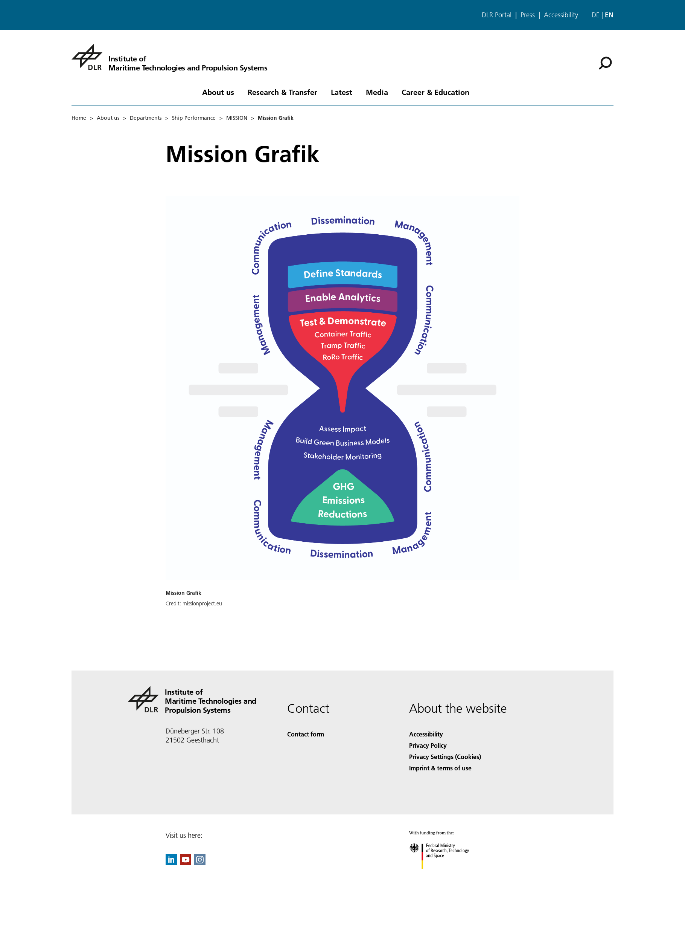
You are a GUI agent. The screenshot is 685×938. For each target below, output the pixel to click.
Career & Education (435, 92)
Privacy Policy (428, 745)
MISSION (236, 118)
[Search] (605, 63)
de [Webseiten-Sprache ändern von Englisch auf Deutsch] (596, 15)
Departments (145, 118)
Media (377, 92)
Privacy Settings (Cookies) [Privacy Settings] (445, 757)
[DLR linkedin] (171, 863)
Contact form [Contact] (305, 734)
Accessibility (561, 15)
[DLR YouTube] (185, 863)
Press (528, 15)
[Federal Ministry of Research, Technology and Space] (445, 875)
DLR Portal (496, 15)
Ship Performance (194, 118)
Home (79, 118)
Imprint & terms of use (440, 768)
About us (218, 92)
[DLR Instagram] (200, 863)
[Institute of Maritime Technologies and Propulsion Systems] (169, 57)
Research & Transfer (282, 92)
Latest (341, 92)
